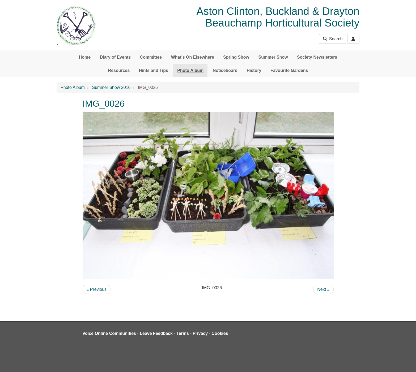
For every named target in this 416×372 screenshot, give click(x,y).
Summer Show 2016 (111, 87)
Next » (323, 289)
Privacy (200, 333)
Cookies (219, 333)
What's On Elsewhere (192, 57)
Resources (119, 70)
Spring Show (236, 57)
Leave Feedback (156, 333)
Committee (151, 57)
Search (332, 39)
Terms (182, 333)
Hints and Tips (153, 70)
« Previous (97, 289)
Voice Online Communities (109, 333)
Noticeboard (225, 70)
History (254, 70)
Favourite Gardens (289, 70)
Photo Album (190, 70)
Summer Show (273, 57)
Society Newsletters (317, 57)
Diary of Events (115, 57)
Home (85, 57)
